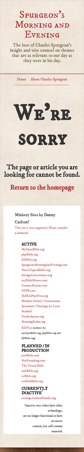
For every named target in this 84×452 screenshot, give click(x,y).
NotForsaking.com (33, 361)
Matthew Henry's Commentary (41, 301)
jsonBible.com (30, 355)
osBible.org (29, 376)
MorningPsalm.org (33, 322)
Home (21, 79)
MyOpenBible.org (33, 249)
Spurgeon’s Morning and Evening (42, 25)
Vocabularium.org (33, 317)
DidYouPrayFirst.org (35, 296)
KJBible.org (29, 260)
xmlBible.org (30, 371)
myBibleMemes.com (34, 280)
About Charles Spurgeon (49, 79)
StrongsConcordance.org (37, 275)
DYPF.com (28, 291)
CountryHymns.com (34, 286)
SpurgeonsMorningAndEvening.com (44, 265)
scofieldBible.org (32, 381)
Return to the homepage (42, 188)
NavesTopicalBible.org (36, 270)
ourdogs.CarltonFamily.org (39, 398)
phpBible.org (30, 255)
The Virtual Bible (33, 366)
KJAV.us (27, 328)
